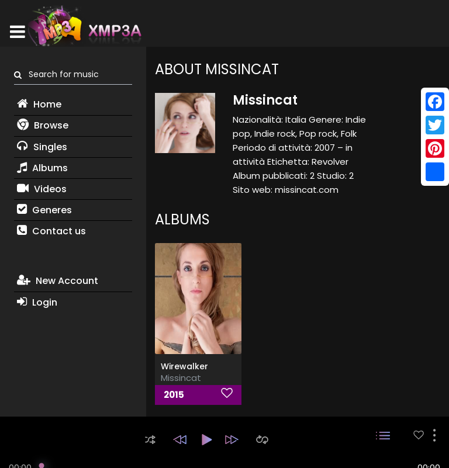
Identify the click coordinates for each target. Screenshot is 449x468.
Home (39, 104)
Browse (42, 125)
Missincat (181, 378)
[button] (150, 439)
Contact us (51, 231)
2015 (174, 395)
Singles (42, 147)
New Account (57, 280)
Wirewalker (184, 366)
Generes (44, 210)
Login (37, 302)
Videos (42, 189)
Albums (42, 168)
